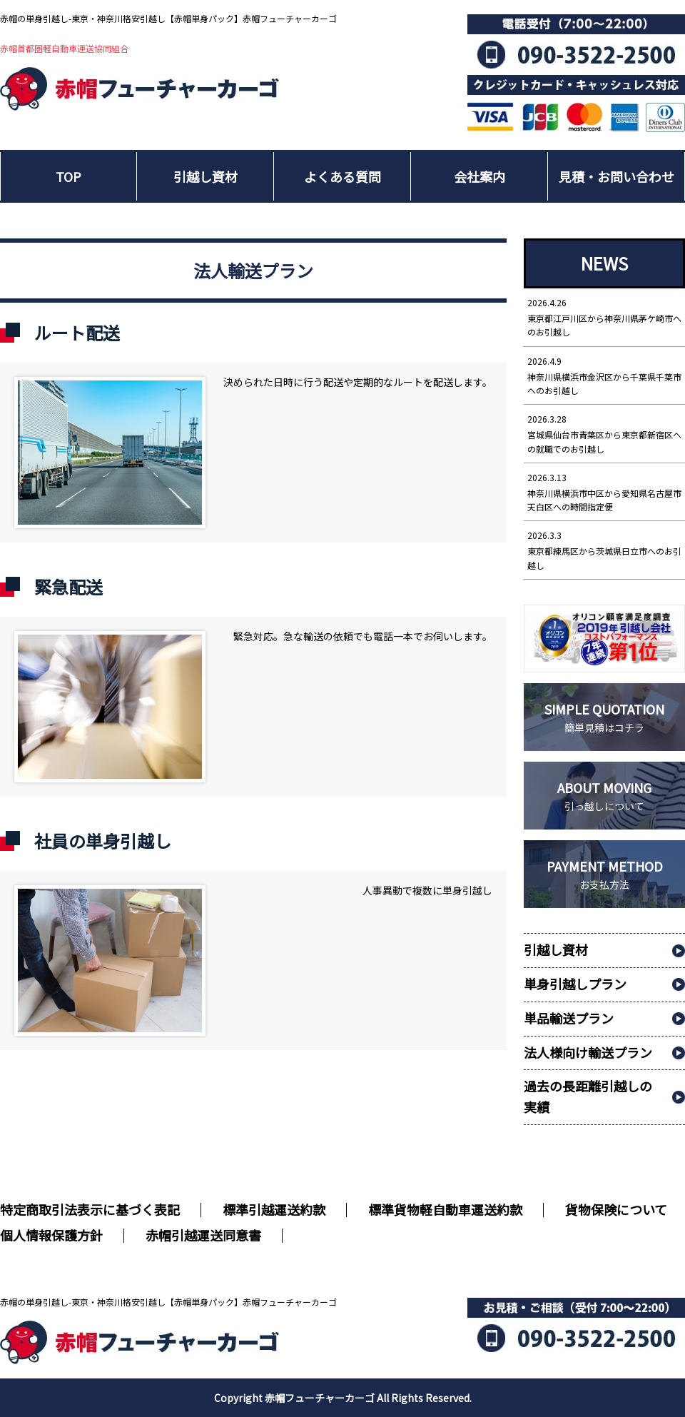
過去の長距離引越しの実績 (588, 1096)
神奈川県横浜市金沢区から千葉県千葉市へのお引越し (604, 375)
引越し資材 (205, 176)
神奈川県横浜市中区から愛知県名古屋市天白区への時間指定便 (604, 491)
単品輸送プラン (569, 1018)
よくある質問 (342, 176)
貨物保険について (616, 1209)
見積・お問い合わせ (616, 176)
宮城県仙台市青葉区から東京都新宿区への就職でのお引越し (604, 433)
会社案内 (479, 176)
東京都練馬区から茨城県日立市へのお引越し (604, 549)
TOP (68, 176)
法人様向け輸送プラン (588, 1052)
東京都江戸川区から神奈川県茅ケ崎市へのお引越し (604, 317)
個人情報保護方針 (51, 1235)
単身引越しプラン (575, 983)
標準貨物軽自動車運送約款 (445, 1209)
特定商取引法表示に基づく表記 (90, 1209)
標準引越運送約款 (274, 1209)
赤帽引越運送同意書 (203, 1235)
